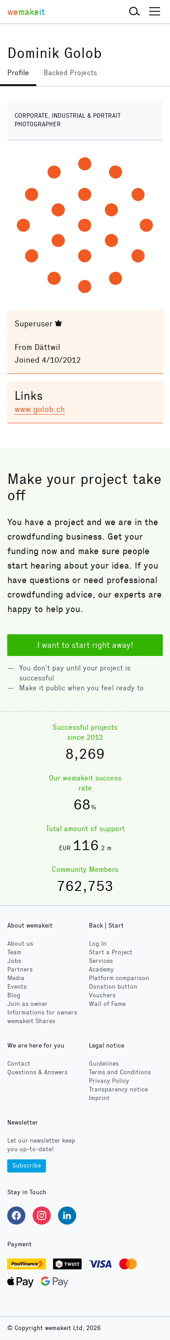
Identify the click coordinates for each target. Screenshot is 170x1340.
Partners (20, 969)
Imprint (99, 1098)
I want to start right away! (85, 645)
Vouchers (102, 995)
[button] (134, 12)
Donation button (113, 987)
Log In (98, 944)
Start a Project (110, 952)
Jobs (14, 961)
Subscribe (26, 1165)
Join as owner (27, 1004)
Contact (18, 1063)
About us (20, 944)
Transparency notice (118, 1089)
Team (14, 952)
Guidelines (104, 1063)
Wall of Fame (107, 1004)
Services (101, 961)
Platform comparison (119, 978)
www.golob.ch (40, 409)
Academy (101, 969)
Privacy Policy (109, 1081)
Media (15, 978)
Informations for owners (42, 1012)
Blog (13, 995)
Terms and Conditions (120, 1072)
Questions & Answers (37, 1072)
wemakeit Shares (31, 1021)
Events (17, 987)
